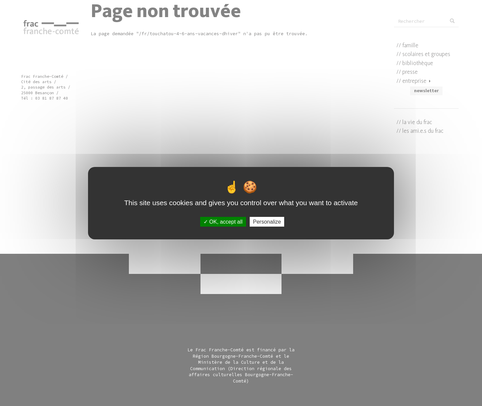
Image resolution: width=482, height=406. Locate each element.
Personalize (267, 221)
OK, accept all (223, 221)
